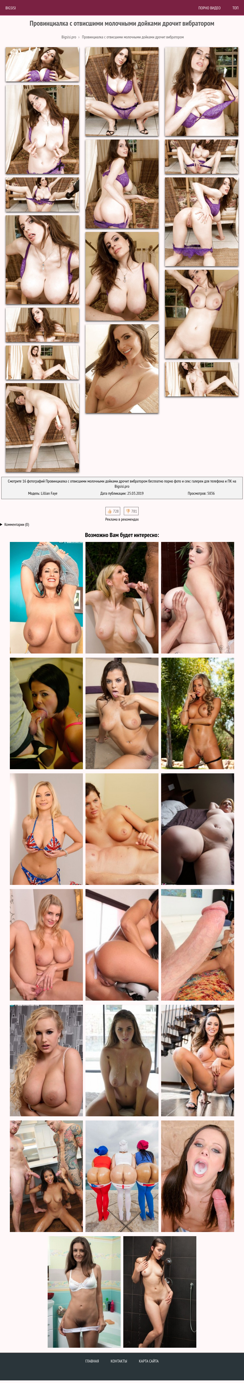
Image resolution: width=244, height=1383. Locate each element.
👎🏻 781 (131, 511)
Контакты (119, 1361)
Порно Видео (209, 7)
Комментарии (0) (16, 524)
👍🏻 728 (113, 511)
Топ (235, 7)
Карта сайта (149, 1361)
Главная (92, 1361)
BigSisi (10, 7)
